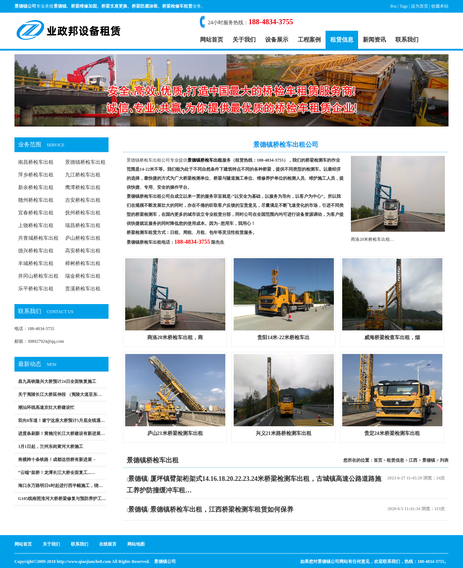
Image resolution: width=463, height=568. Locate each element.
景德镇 (60, 6)
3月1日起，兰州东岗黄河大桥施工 (50, 446)
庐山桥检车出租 (83, 238)
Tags (404, 6)
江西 (413, 460)
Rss (393, 6)
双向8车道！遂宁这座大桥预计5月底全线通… (61, 420)
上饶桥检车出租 (36, 225)
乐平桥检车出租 (36, 288)
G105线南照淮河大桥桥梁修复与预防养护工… (62, 498)
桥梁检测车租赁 (142, 232)
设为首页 (419, 6)
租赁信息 (341, 40)
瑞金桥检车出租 (83, 276)
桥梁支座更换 (114, 6)
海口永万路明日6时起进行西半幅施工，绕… (60, 485)
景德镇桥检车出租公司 (148, 160)
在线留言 (107, 544)
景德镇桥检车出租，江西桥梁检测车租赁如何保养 (221, 509)
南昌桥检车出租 (36, 162)
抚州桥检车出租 (83, 212)
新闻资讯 (374, 40)
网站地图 (136, 544)
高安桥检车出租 (83, 250)
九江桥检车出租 (83, 175)
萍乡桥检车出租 (36, 175)
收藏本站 (440, 6)
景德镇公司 (165, 561)
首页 (378, 460)
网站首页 (211, 40)
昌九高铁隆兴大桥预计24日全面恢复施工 (57, 381)
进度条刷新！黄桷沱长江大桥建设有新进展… (61, 433)
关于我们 (244, 40)
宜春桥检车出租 (36, 212)
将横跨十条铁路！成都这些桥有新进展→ (57, 459)
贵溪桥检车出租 (83, 288)
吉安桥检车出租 (83, 200)
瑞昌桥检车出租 (83, 225)
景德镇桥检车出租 (85, 162)
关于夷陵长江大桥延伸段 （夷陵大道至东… (60, 394)
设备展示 (276, 40)
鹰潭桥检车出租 (83, 187)
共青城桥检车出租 (38, 238)
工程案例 (309, 40)
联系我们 (407, 40)
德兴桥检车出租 (36, 250)
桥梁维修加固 (84, 6)
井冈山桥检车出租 (38, 276)
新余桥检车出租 (36, 187)
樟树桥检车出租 (83, 263)
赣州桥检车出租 (36, 200)
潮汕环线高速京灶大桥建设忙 (46, 407)
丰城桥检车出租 (36, 263)
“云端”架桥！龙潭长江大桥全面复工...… (56, 472)
